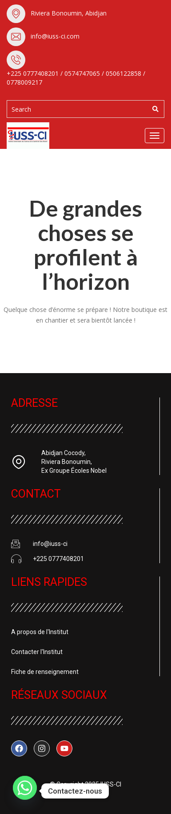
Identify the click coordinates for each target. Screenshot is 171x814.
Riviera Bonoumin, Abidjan (69, 13)
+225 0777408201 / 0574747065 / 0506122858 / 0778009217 (76, 77)
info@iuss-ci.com (55, 36)
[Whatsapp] (25, 791)
